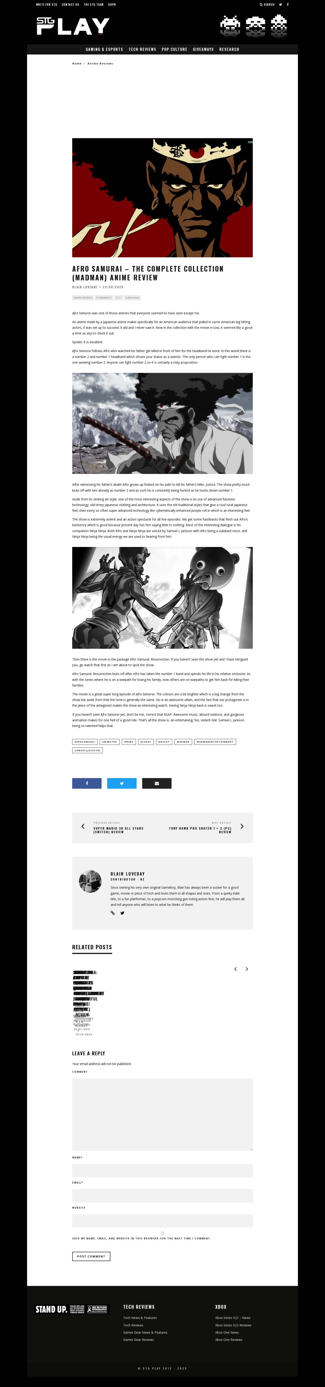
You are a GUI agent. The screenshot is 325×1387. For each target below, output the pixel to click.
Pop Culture (175, 49)
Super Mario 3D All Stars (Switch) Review (118, 831)
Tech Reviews (142, 49)
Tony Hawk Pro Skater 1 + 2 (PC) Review (200, 831)
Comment (80, 1082)
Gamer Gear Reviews (138, 1350)
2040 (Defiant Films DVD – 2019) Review (113, 1032)
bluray (146, 742)
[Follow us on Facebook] (288, 4)
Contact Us (70, 4)
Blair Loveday (84, 286)
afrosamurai (85, 742)
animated (109, 742)
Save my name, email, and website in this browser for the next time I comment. (141, 1249)
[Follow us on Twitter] (280, 4)
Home (77, 63)
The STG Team (94, 4)
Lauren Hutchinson (87, 1039)
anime (128, 742)
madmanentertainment (215, 742)
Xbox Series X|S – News (233, 1328)
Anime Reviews (83, 298)
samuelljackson (87, 751)
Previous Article (106, 824)
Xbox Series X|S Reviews (233, 1335)
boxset (164, 742)
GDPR (112, 4)
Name (77, 1168)
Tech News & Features (140, 1328)
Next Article (222, 824)
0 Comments (104, 298)
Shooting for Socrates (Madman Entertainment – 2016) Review (198, 1035)
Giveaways (203, 49)
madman (183, 742)
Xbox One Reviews (228, 1350)
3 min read (132, 298)
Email (77, 1193)
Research (229, 49)
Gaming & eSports (104, 49)
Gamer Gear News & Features (145, 1343)
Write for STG (46, 4)
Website (79, 1218)
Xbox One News (227, 1343)
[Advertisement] (162, 102)
